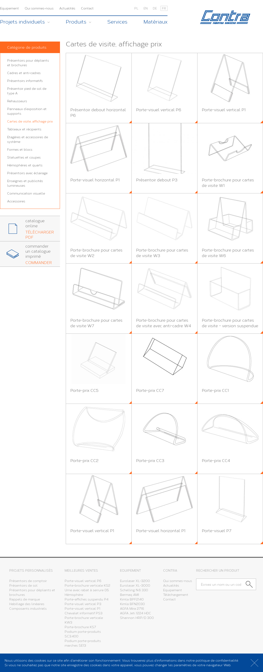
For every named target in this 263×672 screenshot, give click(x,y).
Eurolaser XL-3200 (135, 581)
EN (145, 8)
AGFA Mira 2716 (132, 608)
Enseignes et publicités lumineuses (25, 183)
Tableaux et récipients (24, 129)
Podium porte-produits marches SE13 (83, 643)
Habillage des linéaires (26, 604)
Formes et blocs (19, 149)
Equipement (9, 8)
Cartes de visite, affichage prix (30, 121)
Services (117, 21)
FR (164, 8)
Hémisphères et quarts (24, 165)
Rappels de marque (24, 599)
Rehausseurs (17, 101)
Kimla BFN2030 (132, 604)
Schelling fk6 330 (134, 590)
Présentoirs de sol (23, 585)
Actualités (67, 8)
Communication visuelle (26, 193)
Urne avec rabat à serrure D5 (87, 590)
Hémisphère (74, 594)
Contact (87, 8)
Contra (225, 17)
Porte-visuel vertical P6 (83, 581)
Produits (76, 21)
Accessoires (16, 201)
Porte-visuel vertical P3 (83, 604)
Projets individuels (22, 21)
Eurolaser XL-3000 (135, 585)
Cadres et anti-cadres (24, 73)
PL (136, 8)
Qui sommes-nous (39, 8)
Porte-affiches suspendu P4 (86, 599)
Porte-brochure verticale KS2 (87, 585)
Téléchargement (175, 594)
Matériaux (155, 21)
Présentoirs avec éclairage (27, 173)
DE (155, 8)
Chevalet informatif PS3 (83, 613)
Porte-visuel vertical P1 (82, 608)
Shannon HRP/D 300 (137, 617)
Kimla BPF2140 (132, 599)
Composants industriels (28, 608)
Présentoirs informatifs (25, 80)
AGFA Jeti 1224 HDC (135, 613)
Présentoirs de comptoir (28, 581)
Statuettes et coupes (24, 157)
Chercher (251, 584)
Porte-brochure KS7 (80, 627)
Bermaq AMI (129, 594)
